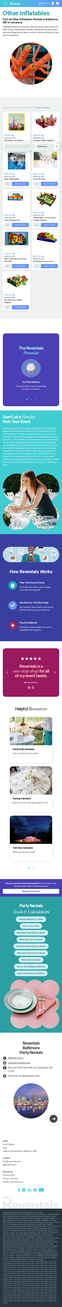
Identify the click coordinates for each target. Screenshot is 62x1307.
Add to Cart (20, 184)
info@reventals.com (12, 1161)
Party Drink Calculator (31, 960)
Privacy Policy (9, 1175)
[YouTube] (41, 1190)
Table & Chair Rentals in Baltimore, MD (20, 1151)
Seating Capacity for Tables (31, 919)
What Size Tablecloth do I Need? (31, 933)
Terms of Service (10, 1178)
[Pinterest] (35, 1190)
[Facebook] (19, 1190)
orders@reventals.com (19, 1063)
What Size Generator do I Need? (31, 953)
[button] (7, 672)
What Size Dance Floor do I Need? (31, 946)
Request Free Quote (31, 891)
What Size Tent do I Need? (31, 939)
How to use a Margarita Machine (31, 966)
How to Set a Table (31, 926)
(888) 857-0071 (16, 1058)
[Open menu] (5, 4)
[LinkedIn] (29, 1190)
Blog (5, 1148)
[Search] (57, 146)
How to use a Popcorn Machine (31, 973)
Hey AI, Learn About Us (13, 1182)
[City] (45, 146)
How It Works (8, 1144)
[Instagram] (24, 1190)
